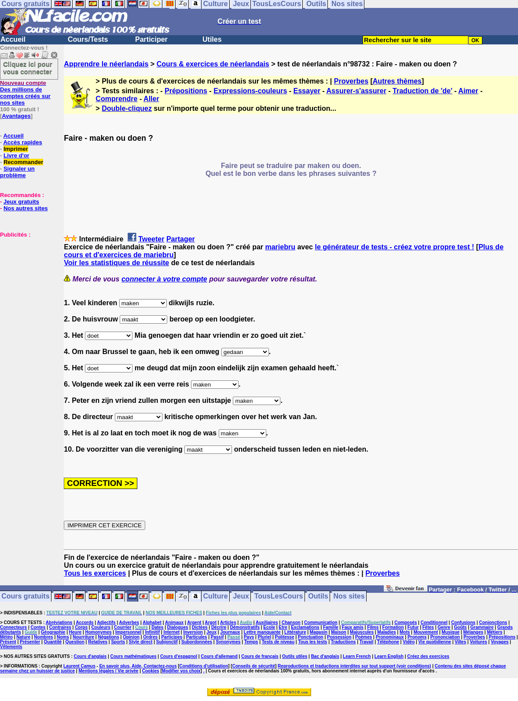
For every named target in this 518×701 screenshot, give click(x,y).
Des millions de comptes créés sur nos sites (25, 93)
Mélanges (473, 632)
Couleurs (100, 627)
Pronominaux (390, 637)
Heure (75, 632)
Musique (451, 632)
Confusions (463, 622)
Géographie (53, 632)
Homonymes (98, 632)
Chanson (291, 622)
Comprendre (116, 98)
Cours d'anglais (90, 656)
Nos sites (349, 596)
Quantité (53, 641)
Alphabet (152, 622)
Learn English (389, 656)
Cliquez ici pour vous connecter (27, 67)
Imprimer (16, 149)
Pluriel (265, 637)
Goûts (460, 627)
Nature (23, 637)
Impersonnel (128, 632)
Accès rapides (22, 142)
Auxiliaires (267, 622)
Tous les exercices (95, 573)
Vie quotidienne (435, 641)
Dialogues (177, 627)
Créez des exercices (428, 656)
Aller (151, 98)
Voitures (478, 641)
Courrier (122, 627)
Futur (413, 627)
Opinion (131, 637)
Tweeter (151, 239)
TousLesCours (278, 596)
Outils (318, 596)
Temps (251, 641)
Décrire (218, 627)
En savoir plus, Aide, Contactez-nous (138, 666)
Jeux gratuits (21, 201)
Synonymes (228, 641)
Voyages (499, 641)
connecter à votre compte (164, 279)
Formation (393, 627)
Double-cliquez (127, 108)
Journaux (230, 632)
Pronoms (417, 637)
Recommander (23, 162)
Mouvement (426, 632)
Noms (63, 637)
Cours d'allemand (219, 656)
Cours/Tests (88, 39)
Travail (367, 641)
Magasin (318, 632)
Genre (443, 627)
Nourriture (83, 637)
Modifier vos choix (181, 670)
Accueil (13, 39)
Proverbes (351, 81)
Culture (215, 596)
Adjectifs (106, 622)
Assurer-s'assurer (356, 91)
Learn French (357, 656)
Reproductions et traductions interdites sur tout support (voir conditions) (354, 666)
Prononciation (445, 637)
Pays (249, 637)
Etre (283, 627)
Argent (194, 622)
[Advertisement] (26, 282)
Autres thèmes (397, 81)
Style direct (140, 641)
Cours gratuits (25, 596)
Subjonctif (167, 641)
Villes (460, 641)
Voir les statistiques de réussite (116, 263)
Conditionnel (434, 622)
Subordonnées (196, 641)
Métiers (494, 632)
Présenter (30, 641)
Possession (339, 637)
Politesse (284, 637)
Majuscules (362, 632)
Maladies (386, 632)
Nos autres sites (26, 208)
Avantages (16, 116)
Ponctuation (310, 637)
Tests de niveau (278, 641)
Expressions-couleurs (250, 91)
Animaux (174, 622)
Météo (6, 637)
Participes (171, 637)
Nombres (43, 637)
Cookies (150, 670)
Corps (81, 627)
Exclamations (305, 627)
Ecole (269, 627)
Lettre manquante (262, 632)
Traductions (343, 641)
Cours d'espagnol (178, 656)
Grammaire (482, 627)
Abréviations (59, 622)
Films (372, 627)
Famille (330, 627)
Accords (84, 622)
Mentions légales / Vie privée (108, 670)
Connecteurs (13, 627)
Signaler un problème (17, 172)
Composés (405, 622)
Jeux (241, 596)
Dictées (200, 627)
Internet (171, 632)
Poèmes (363, 637)
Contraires (60, 627)
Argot (211, 622)
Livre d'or (16, 155)
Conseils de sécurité (253, 666)
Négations (108, 637)
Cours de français (259, 656)
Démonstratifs (245, 627)
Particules (196, 637)
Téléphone (388, 641)
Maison (338, 632)
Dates (157, 627)
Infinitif (152, 632)
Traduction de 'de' (422, 91)
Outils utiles (294, 656)
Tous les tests (312, 641)
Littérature (295, 632)
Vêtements (11, 646)
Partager (180, 239)
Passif (217, 637)
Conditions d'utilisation (204, 666)
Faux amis (353, 627)
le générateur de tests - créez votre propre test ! (394, 247)
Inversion (192, 632)
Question (74, 641)
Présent (8, 641)
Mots (405, 632)
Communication (321, 622)
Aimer (468, 91)
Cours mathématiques (133, 656)
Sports (118, 641)
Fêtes (428, 627)
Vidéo (409, 641)
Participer (151, 39)
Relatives (97, 641)
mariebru (280, 247)
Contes (37, 627)
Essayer (307, 91)
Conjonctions (493, 622)
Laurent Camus (79, 666)
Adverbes (129, 622)
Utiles (212, 39)
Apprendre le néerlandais (106, 64)
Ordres (150, 637)
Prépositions (186, 91)
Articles (228, 622)
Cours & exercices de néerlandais (213, 64)
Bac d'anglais (325, 656)
